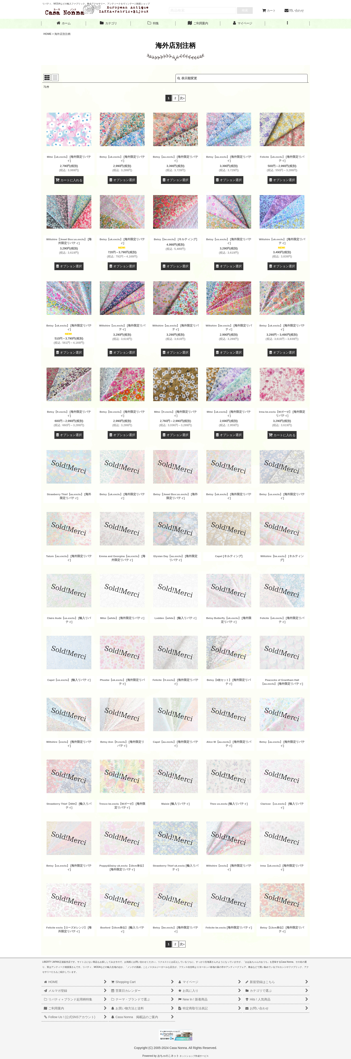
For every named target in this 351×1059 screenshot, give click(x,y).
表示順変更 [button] (187, 78)
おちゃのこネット (168, 1055)
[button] (287, 23)
